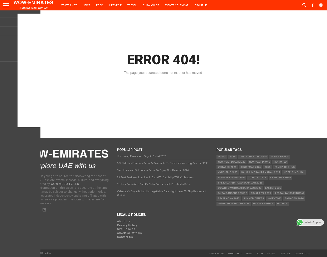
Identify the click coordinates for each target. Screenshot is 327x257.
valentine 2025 (227, 172)
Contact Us (125, 237)
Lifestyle (115, 5)
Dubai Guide (151, 5)
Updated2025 (280, 156)
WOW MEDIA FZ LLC (65, 184)
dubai (221, 156)
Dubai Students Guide (232, 193)
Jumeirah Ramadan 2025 (233, 203)
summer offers (253, 198)
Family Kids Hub (284, 167)
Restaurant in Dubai (253, 156)
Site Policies (126, 229)
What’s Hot (69, 5)
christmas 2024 (280, 177)
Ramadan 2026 (294, 198)
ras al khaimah (263, 203)
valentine (274, 198)
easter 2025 (273, 188)
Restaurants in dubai (289, 193)
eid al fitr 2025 (261, 193)
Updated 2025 (227, 167)
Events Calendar (177, 5)
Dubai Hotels (257, 177)
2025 (267, 167)
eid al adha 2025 (228, 198)
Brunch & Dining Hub (231, 177)
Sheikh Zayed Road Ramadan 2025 (240, 182)
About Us (201, 5)
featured (280, 162)
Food (99, 5)
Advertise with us (129, 233)
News (86, 5)
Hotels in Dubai (294, 172)
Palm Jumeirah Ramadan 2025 (260, 172)
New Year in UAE (259, 162)
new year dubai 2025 (231, 162)
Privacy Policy (127, 225)
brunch (282, 203)
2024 (232, 156)
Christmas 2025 (250, 167)
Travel (132, 5)
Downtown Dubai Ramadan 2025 (239, 188)
